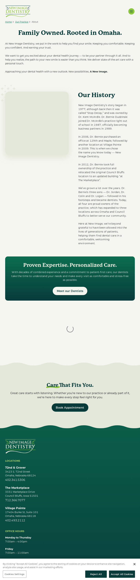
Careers (10, 547)
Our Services (14, 553)
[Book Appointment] (70, 373)
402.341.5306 (15, 445)
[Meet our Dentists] (70, 291)
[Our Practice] (21, 21)
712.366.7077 (15, 465)
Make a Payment (17, 559)
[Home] (8, 21)
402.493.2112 (15, 486)
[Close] (134, 569)
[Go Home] (20, 412)
